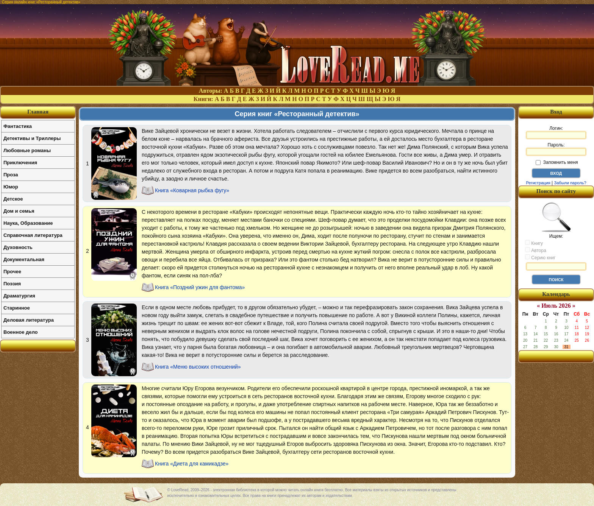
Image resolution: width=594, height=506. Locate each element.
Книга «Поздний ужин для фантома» (200, 287)
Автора (535, 250)
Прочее (12, 271)
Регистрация (538, 183)
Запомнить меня (557, 162)
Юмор (10, 187)
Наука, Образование (28, 223)
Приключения (20, 162)
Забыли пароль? (570, 183)
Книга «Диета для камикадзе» (191, 464)
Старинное (16, 308)
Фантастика (17, 126)
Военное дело (20, 332)
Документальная (23, 259)
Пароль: (556, 149)
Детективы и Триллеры (32, 138)
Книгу (534, 243)
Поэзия (12, 283)
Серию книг (540, 257)
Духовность (18, 247)
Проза (10, 174)
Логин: (556, 132)
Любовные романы (27, 150)
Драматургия (19, 296)
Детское (13, 199)
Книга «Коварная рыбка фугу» (192, 190)
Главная (37, 112)
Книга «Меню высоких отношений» (198, 367)
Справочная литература (33, 235)
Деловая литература (28, 320)
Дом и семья (18, 211)
